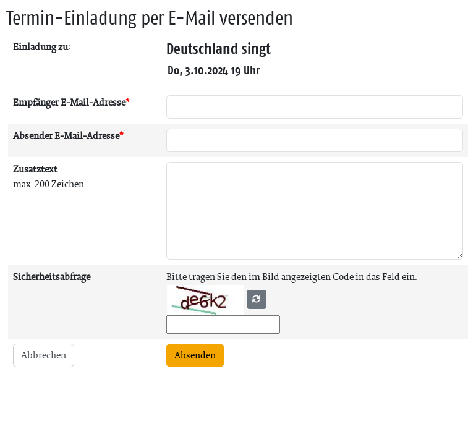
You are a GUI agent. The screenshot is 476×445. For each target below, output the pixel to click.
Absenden (195, 355)
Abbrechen (43, 355)
